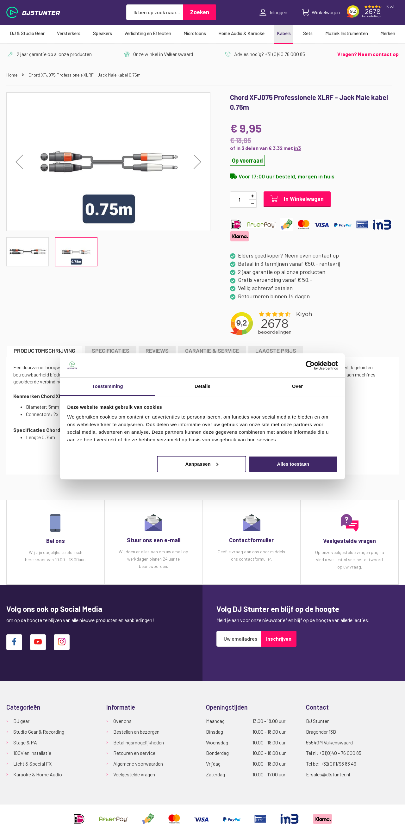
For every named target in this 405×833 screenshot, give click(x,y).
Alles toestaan (293, 464)
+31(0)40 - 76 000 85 (340, 753)
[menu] (202, 33)
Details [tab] (202, 386)
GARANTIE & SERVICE (212, 350)
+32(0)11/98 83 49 (338, 764)
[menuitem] (27, 33)
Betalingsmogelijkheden (138, 742)
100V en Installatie (32, 753)
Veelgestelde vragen (134, 774)
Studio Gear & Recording (38, 732)
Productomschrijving (44, 350)
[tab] (44, 351)
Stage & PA (25, 742)
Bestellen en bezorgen (136, 732)
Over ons (122, 721)
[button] (19, 162)
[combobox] (154, 12)
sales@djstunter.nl (330, 774)
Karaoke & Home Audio (37, 774)
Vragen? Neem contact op (368, 54)
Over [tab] (297, 386)
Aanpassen (201, 464)
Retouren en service (134, 753)
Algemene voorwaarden (138, 764)
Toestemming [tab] (107, 386)
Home (12, 75)
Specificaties (110, 350)
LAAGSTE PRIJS (275, 350)
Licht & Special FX (32, 764)
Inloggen (273, 12)
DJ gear (21, 721)
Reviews (157, 350)
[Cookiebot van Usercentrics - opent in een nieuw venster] (310, 365)
